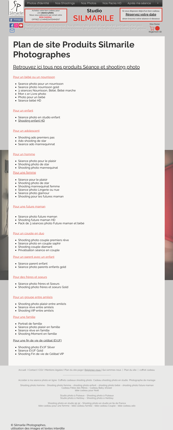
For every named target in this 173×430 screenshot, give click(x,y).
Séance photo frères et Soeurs (38, 283)
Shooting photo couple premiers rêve (43, 240)
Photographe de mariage (142, 380)
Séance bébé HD (29, 100)
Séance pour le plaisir (32, 179)
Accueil (22, 370)
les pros (137, 25)
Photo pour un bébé (31, 97)
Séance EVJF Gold (30, 350)
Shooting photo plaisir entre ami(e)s (42, 303)
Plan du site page (74, 370)
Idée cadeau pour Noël (87, 390)
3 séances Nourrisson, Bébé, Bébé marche (47, 90)
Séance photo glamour (33, 193)
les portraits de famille (97, 29)
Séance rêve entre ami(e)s (36, 307)
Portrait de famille (30, 323)
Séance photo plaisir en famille (39, 327)
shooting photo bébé (110, 385)
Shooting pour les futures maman (41, 196)
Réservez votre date (141, 14)
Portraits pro (32, 29)
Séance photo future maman (37, 216)
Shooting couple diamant (35, 246)
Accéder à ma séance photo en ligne (37, 380)
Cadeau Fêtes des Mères (75, 388)
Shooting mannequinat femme (39, 186)
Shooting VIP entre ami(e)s (36, 310)
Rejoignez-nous (93, 370)
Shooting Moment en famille (37, 333)
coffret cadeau (147, 370)
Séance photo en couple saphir (39, 243)
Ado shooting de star (32, 140)
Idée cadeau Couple (105, 405)
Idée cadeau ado (126, 405)
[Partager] (16, 20)
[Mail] (12, 30)
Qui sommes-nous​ (112, 370)
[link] (155, 28)
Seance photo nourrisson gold (38, 87)
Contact (33, 370)
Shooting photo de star (33, 164)
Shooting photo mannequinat (38, 167)
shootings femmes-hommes (66, 29)
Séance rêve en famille (34, 330)
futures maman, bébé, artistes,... (129, 29)
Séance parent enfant (33, 263)
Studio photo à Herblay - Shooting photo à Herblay (87, 398)
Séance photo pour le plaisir (37, 161)
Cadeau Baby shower (101, 388)
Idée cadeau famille (82, 405)
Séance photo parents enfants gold (42, 267)
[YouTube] (21, 25)
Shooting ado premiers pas (36, 137)
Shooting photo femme (59, 385)
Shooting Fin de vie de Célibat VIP (41, 354)
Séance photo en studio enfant (39, 117)
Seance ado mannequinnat (36, 144)
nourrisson (48, 77)
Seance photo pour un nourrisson (40, 83)
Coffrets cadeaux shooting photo (75, 380)
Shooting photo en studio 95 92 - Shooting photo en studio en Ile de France (87, 403)
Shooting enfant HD (31, 120)
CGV (41, 370)
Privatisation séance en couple (39, 250)
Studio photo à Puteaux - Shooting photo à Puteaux (87, 395)
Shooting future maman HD (36, 220)
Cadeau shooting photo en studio (110, 380)
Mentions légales (54, 370)
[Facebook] (12, 25)
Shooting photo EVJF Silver (36, 347)
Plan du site (130, 370)
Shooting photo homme (32, 385)
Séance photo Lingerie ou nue (38, 189)
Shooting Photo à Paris (87, 393)
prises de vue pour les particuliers (109, 25)
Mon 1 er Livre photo (32, 93)
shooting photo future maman (138, 385)
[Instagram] (16, 25)
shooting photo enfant (84, 385)
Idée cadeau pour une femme (53, 405)
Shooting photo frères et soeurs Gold (43, 287)
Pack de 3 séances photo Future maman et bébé (51, 223)
